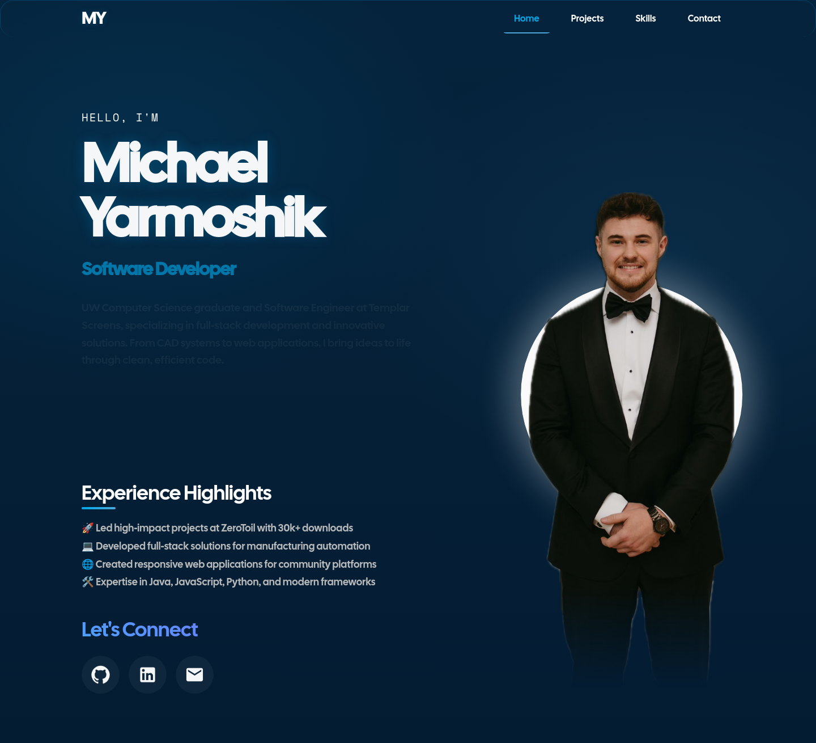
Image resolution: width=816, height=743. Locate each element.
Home (526, 18)
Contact (704, 18)
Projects (588, 18)
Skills (646, 18)
